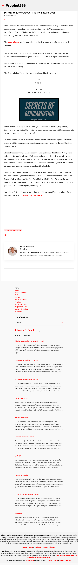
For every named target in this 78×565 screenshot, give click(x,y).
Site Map (68, 560)
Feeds (24, 547)
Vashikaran (19, 297)
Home (17, 290)
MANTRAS (18, 513)
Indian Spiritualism (21, 309)
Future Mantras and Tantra (30, 195)
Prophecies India (21, 307)
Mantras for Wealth (21, 475)
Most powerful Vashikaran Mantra (26, 360)
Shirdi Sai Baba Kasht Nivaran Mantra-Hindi (29, 341)
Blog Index (18, 311)
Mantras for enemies (21, 418)
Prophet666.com (33, 252)
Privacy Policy (53, 560)
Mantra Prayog (13, 42)
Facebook (37, 547)
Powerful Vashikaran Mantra (24, 437)
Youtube (45, 547)
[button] (5, 19)
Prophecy (18, 302)
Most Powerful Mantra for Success (26, 379)
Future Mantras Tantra (13, 230)
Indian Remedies (21, 300)
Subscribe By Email (24, 330)
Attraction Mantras (21, 398)
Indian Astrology (21, 304)
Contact (61, 560)
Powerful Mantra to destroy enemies (27, 494)
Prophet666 (16, 5)
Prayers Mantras (21, 293)
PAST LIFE (18, 456)
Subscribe (52, 547)
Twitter (30, 547)
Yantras (17, 295)
